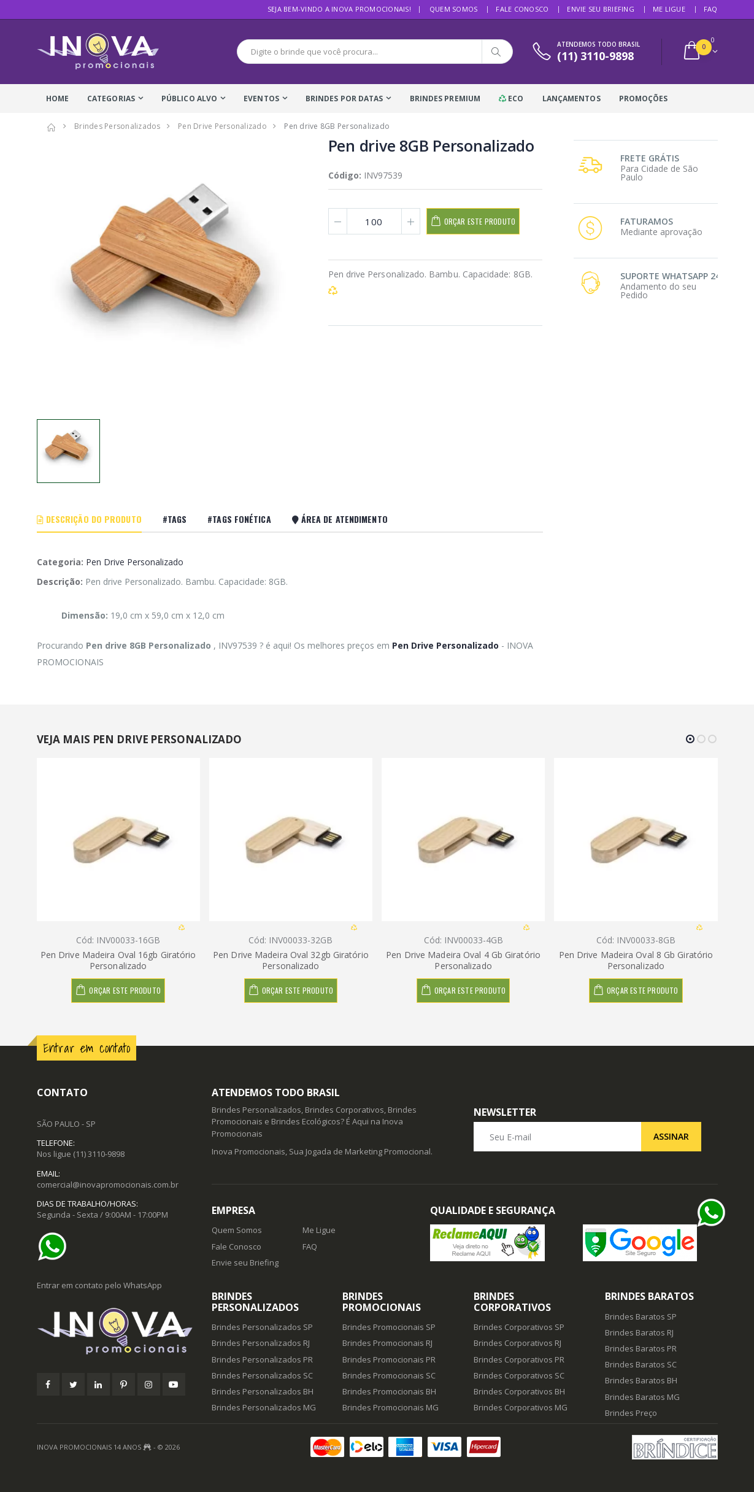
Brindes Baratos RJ (639, 1332)
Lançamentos (571, 98)
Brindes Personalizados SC (262, 1375)
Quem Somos (453, 9)
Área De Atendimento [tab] (340, 518)
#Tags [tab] (175, 518)
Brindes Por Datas (344, 98)
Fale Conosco (522, 9)
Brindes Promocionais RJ (387, 1342)
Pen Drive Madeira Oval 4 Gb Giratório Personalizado (463, 960)
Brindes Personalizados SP (262, 1326)
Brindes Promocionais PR (389, 1359)
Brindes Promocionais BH (389, 1391)
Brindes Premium (445, 98)
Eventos (261, 98)
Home (57, 98)
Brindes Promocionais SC (389, 1375)
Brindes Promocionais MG (390, 1407)
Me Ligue (669, 9)
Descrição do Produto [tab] (89, 518)
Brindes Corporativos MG (520, 1407)
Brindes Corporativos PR (519, 1359)
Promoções (643, 98)
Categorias (111, 98)
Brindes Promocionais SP (389, 1326)
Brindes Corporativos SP (519, 1326)
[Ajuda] (55, 1246)
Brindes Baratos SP (641, 1316)
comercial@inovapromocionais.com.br (108, 1184)
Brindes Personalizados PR (262, 1359)
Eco (511, 98)
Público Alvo (189, 98)
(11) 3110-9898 (99, 1153)
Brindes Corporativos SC (519, 1375)
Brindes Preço (631, 1412)
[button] (700, 52)
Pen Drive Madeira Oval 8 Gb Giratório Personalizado (636, 960)
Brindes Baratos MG (642, 1396)
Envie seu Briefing (600, 9)
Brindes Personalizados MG (264, 1407)
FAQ (711, 9)
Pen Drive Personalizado (134, 562)
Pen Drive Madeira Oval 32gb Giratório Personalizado (291, 960)
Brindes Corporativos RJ (517, 1342)
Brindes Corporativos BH (519, 1391)
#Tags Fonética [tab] (239, 518)
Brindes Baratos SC (641, 1364)
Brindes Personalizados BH (263, 1391)
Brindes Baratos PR (641, 1348)
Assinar (671, 1136)
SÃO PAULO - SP (66, 1123)
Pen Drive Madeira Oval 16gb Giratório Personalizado (118, 960)
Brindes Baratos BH (641, 1380)
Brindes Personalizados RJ (261, 1342)
